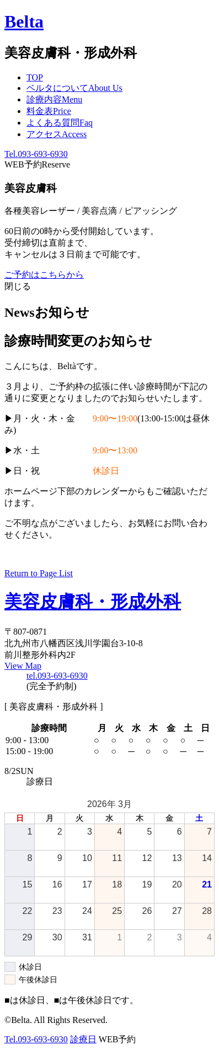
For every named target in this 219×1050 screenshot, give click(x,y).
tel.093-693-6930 (57, 675)
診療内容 (54, 99)
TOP (34, 77)
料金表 (48, 111)
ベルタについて (74, 88)
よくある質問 (59, 122)
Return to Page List (38, 573)
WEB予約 (37, 164)
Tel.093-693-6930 (36, 154)
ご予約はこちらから (44, 274)
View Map (22, 665)
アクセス (56, 134)
